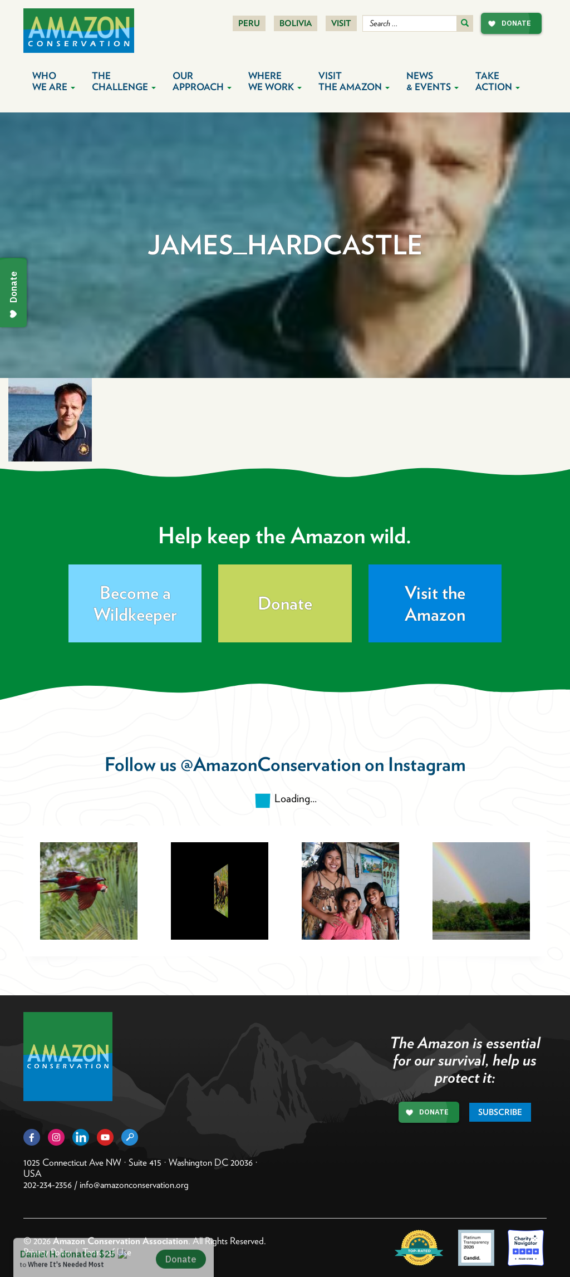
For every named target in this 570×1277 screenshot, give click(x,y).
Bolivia (295, 23)
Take (497, 81)
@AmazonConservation (270, 764)
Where (275, 81)
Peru (249, 23)
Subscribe (500, 1112)
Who (53, 81)
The (124, 81)
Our (202, 81)
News (432, 81)
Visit (341, 23)
